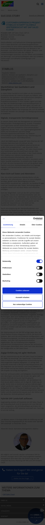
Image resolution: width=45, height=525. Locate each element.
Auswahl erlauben (22, 297)
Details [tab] (22, 225)
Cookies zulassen (22, 290)
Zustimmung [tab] (8, 225)
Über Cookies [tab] (37, 225)
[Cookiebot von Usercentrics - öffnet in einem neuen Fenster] (33, 218)
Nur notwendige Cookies (22, 304)
